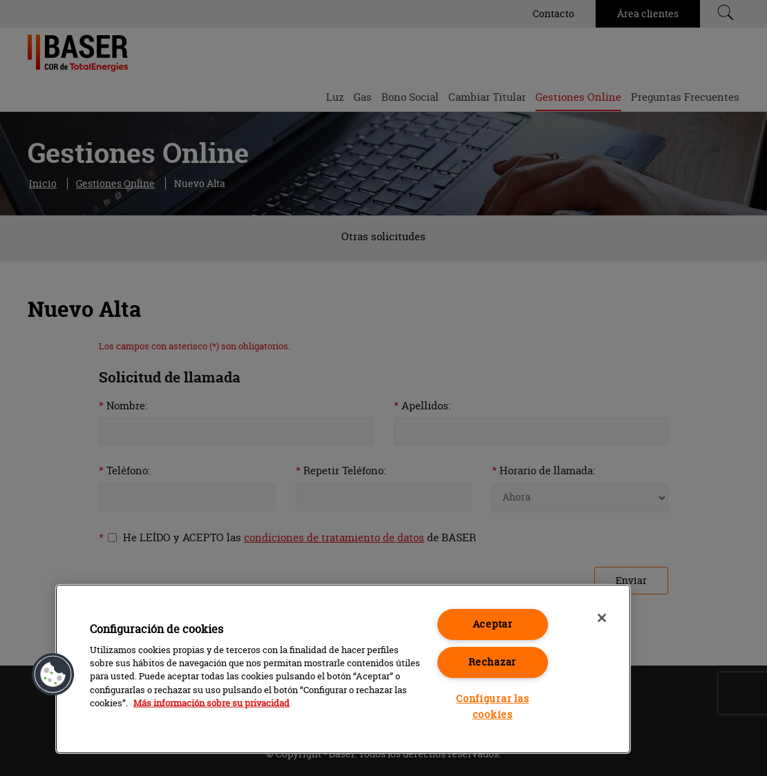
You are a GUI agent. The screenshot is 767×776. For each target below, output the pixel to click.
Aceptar (493, 624)
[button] (53, 674)
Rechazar (492, 662)
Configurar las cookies (492, 706)
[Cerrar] (602, 618)
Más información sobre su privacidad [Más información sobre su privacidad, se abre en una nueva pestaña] (211, 702)
